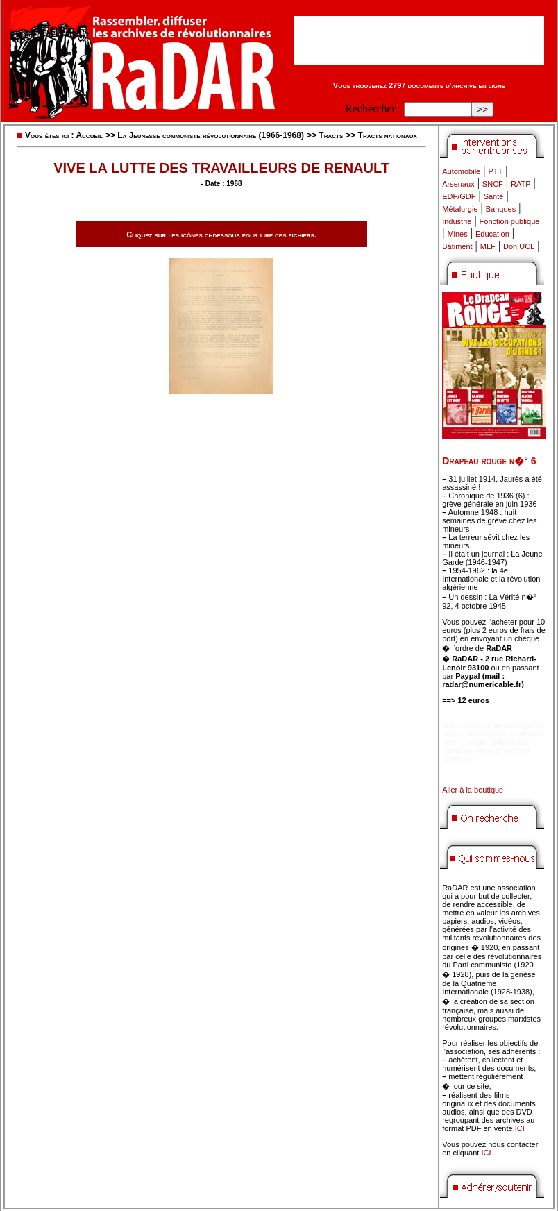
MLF (488, 246)
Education (492, 234)
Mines (457, 234)
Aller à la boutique (472, 790)
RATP (521, 184)
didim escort (462, 725)
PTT (495, 171)
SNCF (492, 184)
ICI (520, 1128)
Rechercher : (373, 109)
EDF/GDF (458, 196)
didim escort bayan (474, 733)
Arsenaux (458, 184)
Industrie (456, 221)
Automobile (461, 171)
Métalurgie (459, 209)
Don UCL (518, 246)
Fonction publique (510, 221)
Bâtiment (457, 246)
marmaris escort (515, 725)
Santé (494, 196)
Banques (501, 209)
